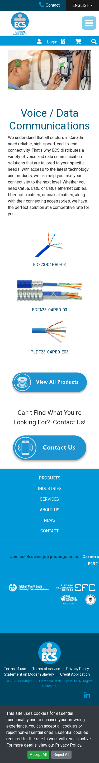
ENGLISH (80, 5)
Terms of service (46, 669)
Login (46, 41)
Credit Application (75, 674)
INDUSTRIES (50, 488)
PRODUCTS (49, 478)
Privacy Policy (68, 745)
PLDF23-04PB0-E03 (49, 351)
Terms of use (15, 669)
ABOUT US (49, 509)
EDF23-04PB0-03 (49, 264)
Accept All (38, 754)
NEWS (49, 520)
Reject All (61, 754)
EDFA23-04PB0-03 (49, 309)
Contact (49, 5)
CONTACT (49, 530)
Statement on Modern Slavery (29, 674)
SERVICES (49, 499)
